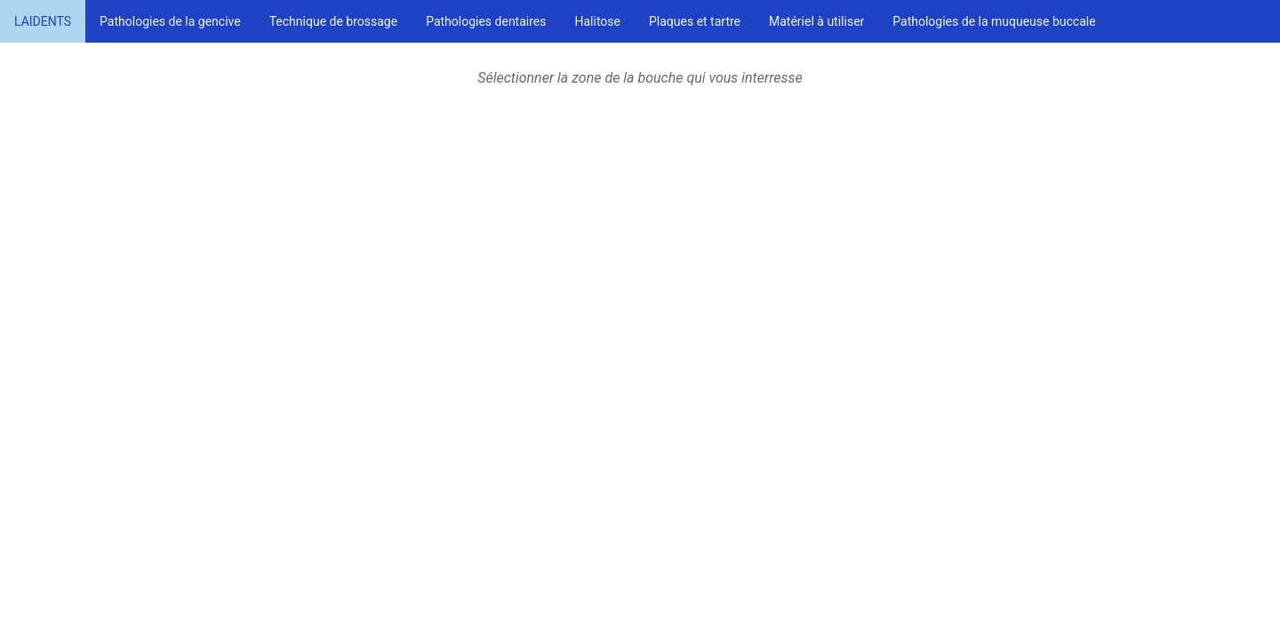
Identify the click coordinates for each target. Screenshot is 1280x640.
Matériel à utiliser (816, 21)
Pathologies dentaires (486, 21)
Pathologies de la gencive (170, 21)
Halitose (597, 21)
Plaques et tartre (694, 21)
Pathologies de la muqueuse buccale (993, 21)
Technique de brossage (333, 21)
